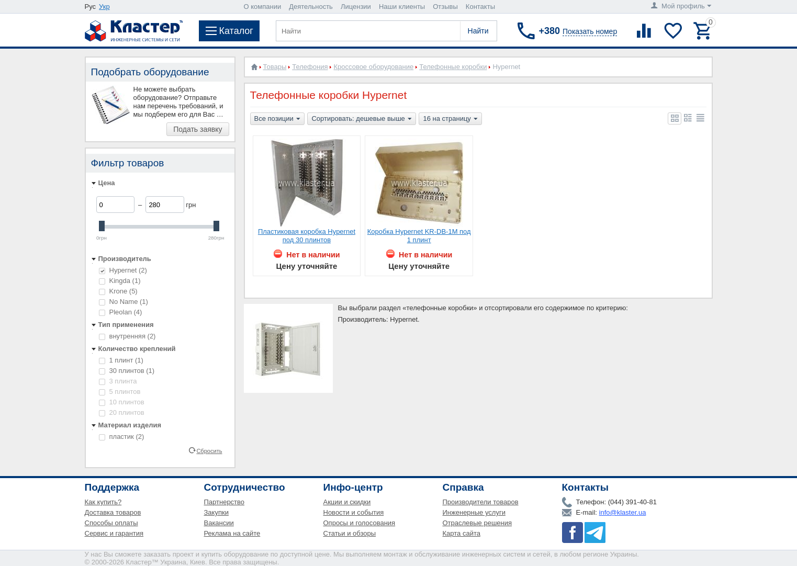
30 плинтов (127, 371)
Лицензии (356, 6)
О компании (263, 6)
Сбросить (209, 450)
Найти (478, 31)
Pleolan (120, 312)
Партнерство (224, 502)
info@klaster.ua (622, 512)
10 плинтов (121, 402)
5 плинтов (120, 391)
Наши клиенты (402, 6)
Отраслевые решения (477, 523)
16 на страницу (450, 119)
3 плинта (118, 381)
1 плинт (121, 360)
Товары (275, 67)
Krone (118, 291)
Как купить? (103, 502)
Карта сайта (461, 533)
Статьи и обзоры (349, 533)
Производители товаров (481, 502)
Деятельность (311, 6)
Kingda (120, 281)
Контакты (480, 6)
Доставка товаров (113, 512)
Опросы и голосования (359, 523)
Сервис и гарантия (114, 533)
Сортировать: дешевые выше (361, 119)
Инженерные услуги (474, 512)
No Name (123, 301)
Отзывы (445, 6)
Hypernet (123, 270)
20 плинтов (121, 412)
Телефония (310, 67)
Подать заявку (197, 129)
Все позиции (277, 119)
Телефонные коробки (453, 67)
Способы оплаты (111, 523)
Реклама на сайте (232, 533)
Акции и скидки (347, 502)
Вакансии (219, 523)
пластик (121, 436)
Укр (104, 6)
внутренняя (127, 336)
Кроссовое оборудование (373, 67)
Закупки (216, 512)
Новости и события (353, 512)
